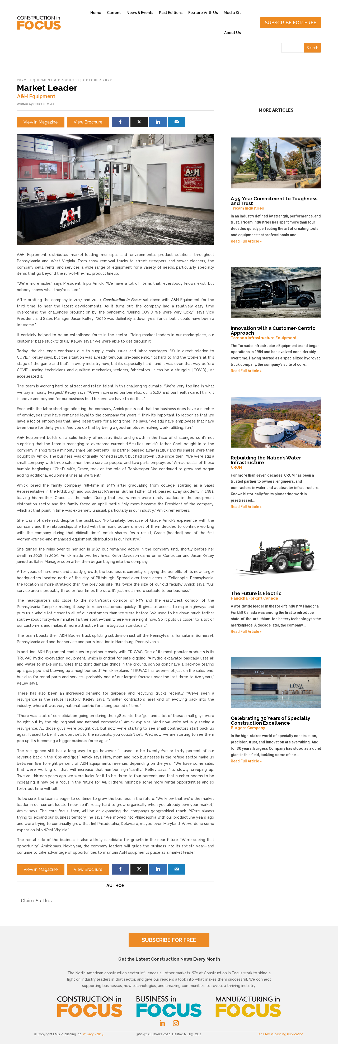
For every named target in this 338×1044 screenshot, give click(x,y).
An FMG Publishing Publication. (281, 1034)
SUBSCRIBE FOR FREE (169, 940)
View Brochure (88, 122)
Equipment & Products (54, 80)
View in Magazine (41, 122)
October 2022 (97, 80)
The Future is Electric (276, 596)
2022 (21, 80)
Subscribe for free (290, 22)
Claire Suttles (43, 104)
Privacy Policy (93, 1034)
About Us (232, 33)
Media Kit (232, 13)
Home (95, 13)
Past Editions (170, 13)
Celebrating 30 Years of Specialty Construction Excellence (276, 722)
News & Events (139, 13)
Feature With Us (203, 13)
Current (114, 13)
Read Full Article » (246, 241)
